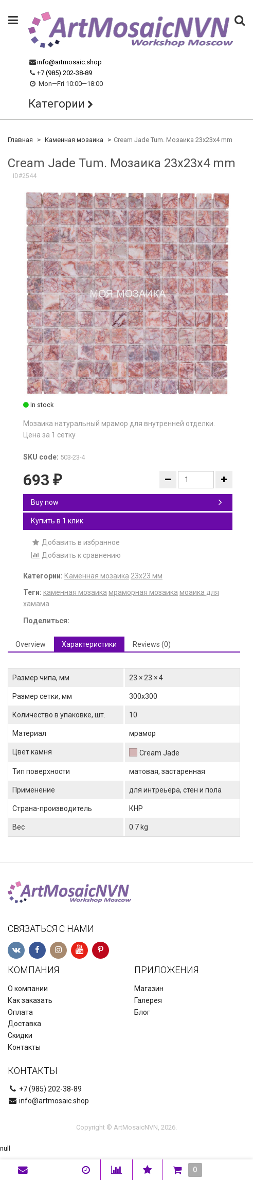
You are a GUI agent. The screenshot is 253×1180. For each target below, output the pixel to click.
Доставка (24, 1023)
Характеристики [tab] (89, 644)
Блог (142, 1012)
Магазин (149, 988)
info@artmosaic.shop (69, 62)
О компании (28, 988)
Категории (56, 103)
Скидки (20, 1035)
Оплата (20, 1012)
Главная (20, 140)
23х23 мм (146, 576)
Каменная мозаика (74, 140)
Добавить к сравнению (76, 555)
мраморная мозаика (143, 592)
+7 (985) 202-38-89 (64, 73)
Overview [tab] (30, 644)
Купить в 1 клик (57, 521)
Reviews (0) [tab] (152, 644)
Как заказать (30, 1000)
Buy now (126, 502)
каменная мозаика (75, 592)
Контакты (24, 1047)
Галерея (148, 1000)
